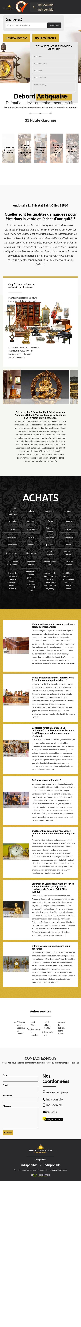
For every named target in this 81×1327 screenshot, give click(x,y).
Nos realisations (17, 38)
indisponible (45, 5)
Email (20, 1088)
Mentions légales (58, 1170)
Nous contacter (45, 38)
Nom (20, 1078)
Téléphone (20, 1098)
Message (20, 1116)
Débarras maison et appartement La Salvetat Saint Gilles (26, 1028)
